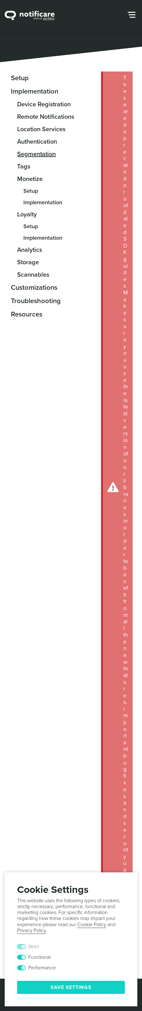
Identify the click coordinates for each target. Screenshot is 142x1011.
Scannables (33, 275)
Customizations (34, 288)
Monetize (30, 179)
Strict (33, 947)
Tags (23, 166)
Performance (42, 968)
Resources (26, 314)
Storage (28, 262)
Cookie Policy (91, 924)
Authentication (37, 141)
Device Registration (44, 104)
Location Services (41, 129)
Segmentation (36, 154)
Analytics (29, 250)
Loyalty (27, 214)
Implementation (34, 91)
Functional (39, 957)
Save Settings (71, 987)
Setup (20, 78)
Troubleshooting (36, 301)
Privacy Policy (31, 930)
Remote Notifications (45, 117)
